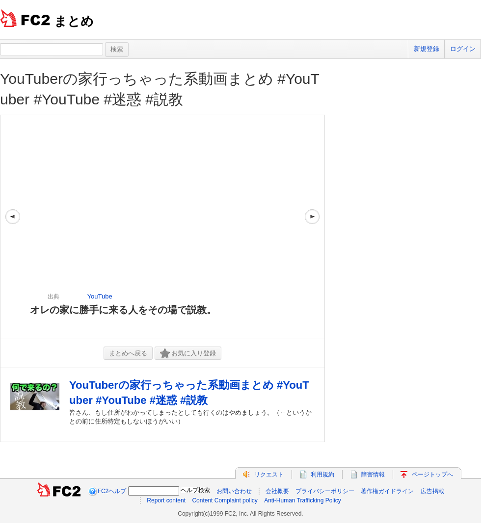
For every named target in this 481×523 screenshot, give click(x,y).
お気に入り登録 (188, 354)
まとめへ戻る (128, 353)
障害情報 (373, 474)
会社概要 (277, 491)
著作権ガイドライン (387, 491)
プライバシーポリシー (324, 491)
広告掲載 (432, 491)
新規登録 (426, 48)
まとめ (74, 21)
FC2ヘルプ (112, 491)
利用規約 (322, 474)
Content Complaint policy (224, 500)
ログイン (463, 48)
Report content (166, 500)
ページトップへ (432, 474)
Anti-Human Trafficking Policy (302, 500)
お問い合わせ (234, 491)
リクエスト (269, 474)
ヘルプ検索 (195, 490)
